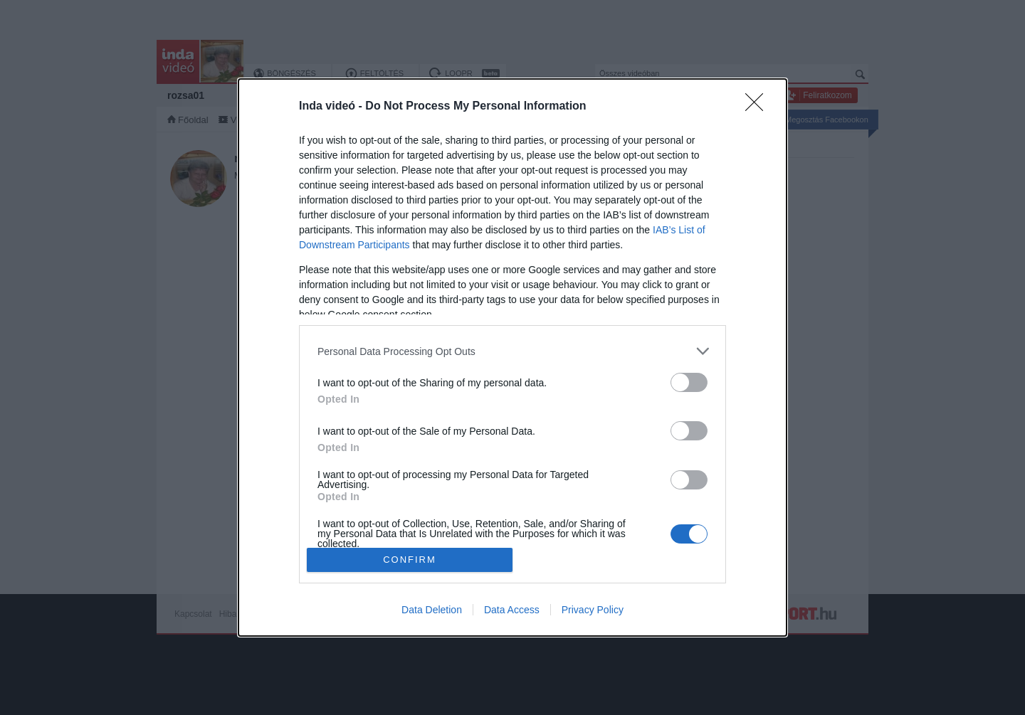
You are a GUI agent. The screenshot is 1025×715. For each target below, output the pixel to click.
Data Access (512, 609)
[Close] (758, 106)
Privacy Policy (593, 609)
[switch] (689, 382)
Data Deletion (431, 609)
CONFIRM (409, 559)
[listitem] (512, 351)
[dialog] (512, 357)
